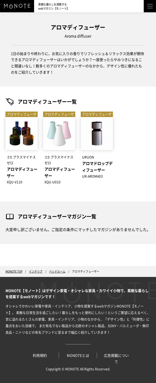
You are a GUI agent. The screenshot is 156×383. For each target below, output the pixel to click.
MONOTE (72, 369)
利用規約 (40, 355)
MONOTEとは (78, 355)
